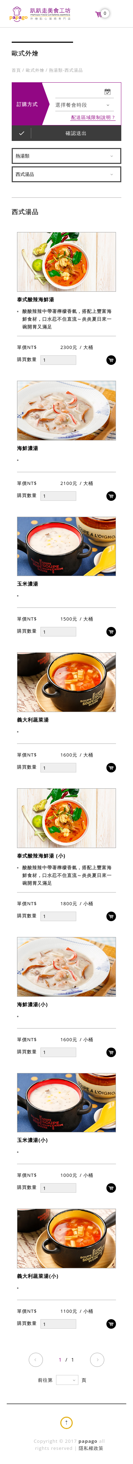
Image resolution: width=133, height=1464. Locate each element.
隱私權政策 (91, 1448)
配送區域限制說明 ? (93, 117)
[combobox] (84, 105)
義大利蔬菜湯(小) (38, 1276)
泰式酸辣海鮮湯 (35, 299)
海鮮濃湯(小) (32, 1004)
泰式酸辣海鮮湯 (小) (41, 856)
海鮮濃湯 (27, 448)
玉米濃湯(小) (32, 1140)
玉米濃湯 (27, 584)
